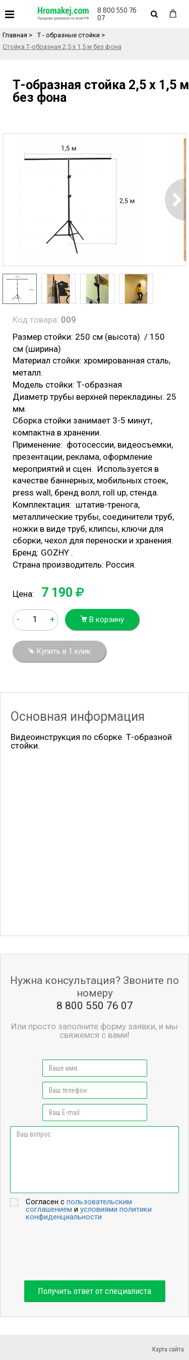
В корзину (102, 619)
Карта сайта (168, 1349)
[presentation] (94, 1250)
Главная (15, 35)
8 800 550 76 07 (117, 14)
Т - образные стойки (68, 35)
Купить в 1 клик (59, 651)
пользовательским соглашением (79, 1205)
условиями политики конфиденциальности (89, 1213)
